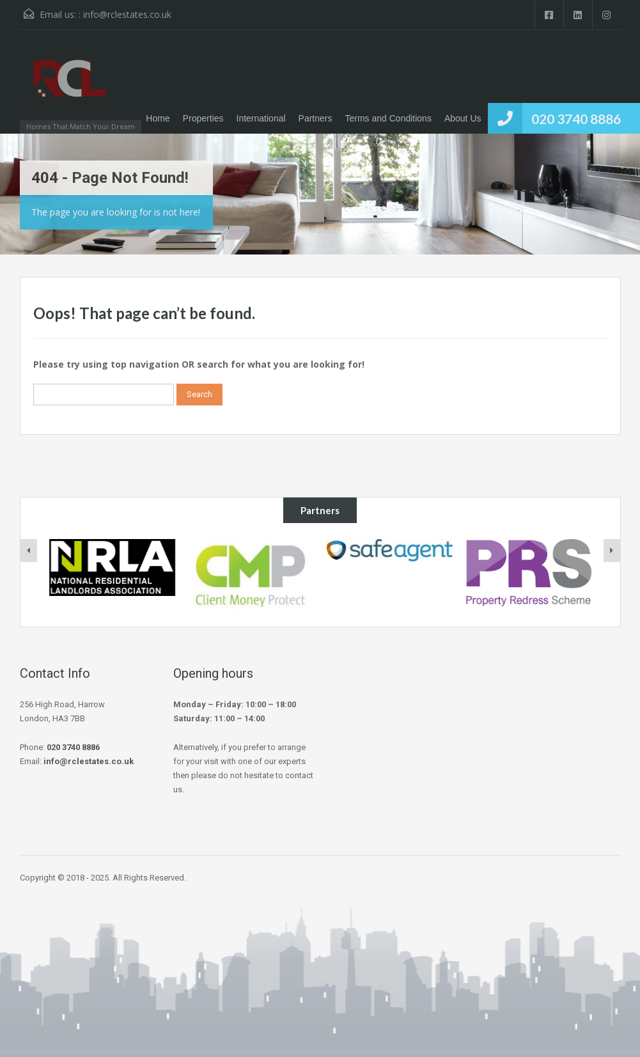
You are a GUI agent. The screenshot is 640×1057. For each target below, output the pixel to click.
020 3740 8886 (576, 119)
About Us (462, 118)
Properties (203, 118)
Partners (315, 118)
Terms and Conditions (388, 118)
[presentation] (28, 550)
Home (157, 118)
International (261, 118)
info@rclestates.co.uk (127, 14)
